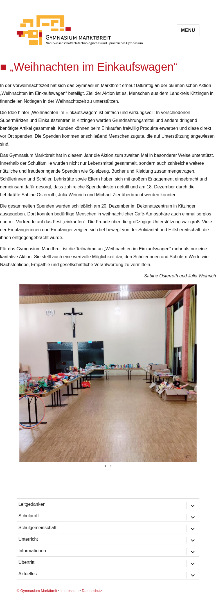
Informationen (32, 550)
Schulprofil (28, 515)
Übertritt (26, 562)
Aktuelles (27, 573)
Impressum (69, 591)
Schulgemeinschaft (37, 527)
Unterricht (28, 539)
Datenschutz (92, 591)
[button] (210, 289)
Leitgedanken (31, 504)
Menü (188, 30)
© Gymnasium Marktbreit (37, 591)
